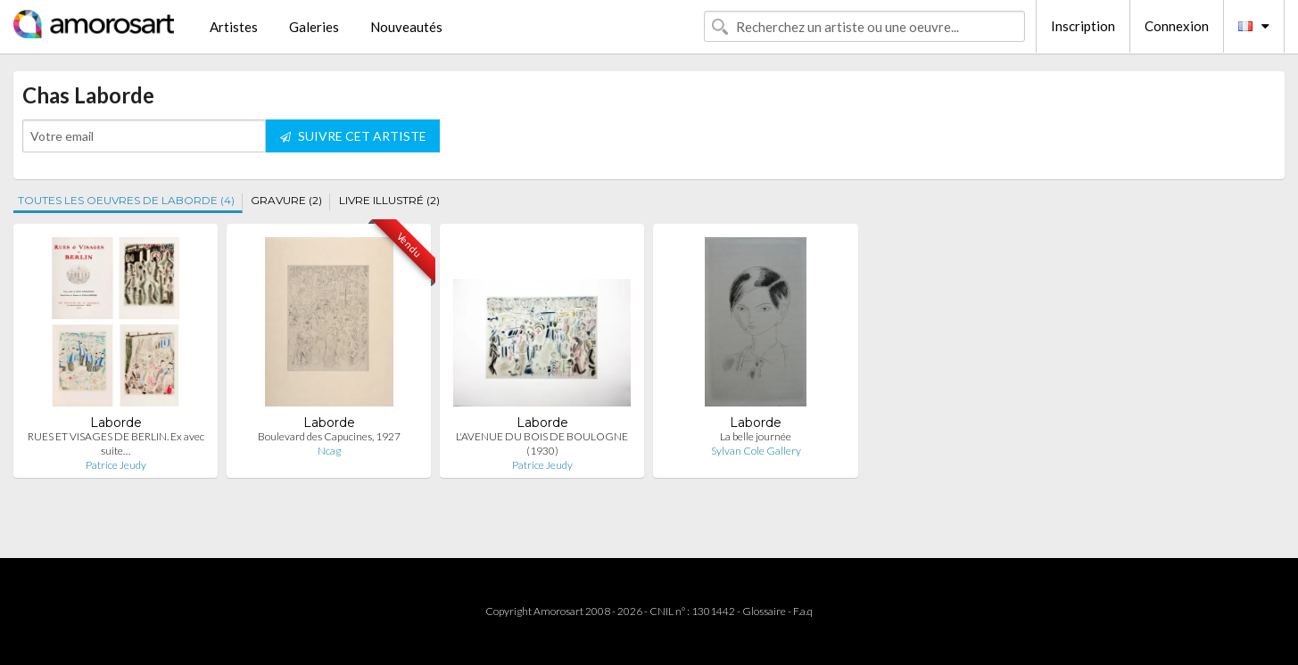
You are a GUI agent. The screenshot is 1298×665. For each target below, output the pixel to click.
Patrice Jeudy (116, 465)
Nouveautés (406, 27)
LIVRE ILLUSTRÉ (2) (389, 200)
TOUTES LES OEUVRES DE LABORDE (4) (126, 200)
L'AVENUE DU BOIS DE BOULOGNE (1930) (542, 443)
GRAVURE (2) (286, 200)
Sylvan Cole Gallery (756, 450)
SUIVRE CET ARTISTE (353, 136)
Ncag (329, 450)
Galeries (314, 27)
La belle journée (755, 436)
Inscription (1083, 26)
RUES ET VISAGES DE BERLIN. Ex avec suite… (116, 443)
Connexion (1177, 26)
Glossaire (764, 611)
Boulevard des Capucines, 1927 (329, 436)
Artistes (234, 27)
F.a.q (803, 611)
